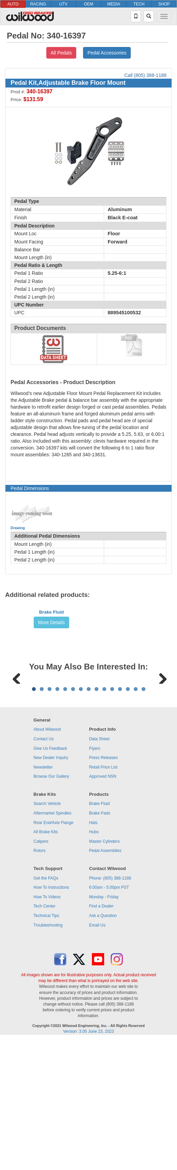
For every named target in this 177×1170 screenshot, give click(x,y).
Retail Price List (103, 897)
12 (120, 819)
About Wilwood (47, 859)
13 (128, 819)
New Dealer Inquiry (50, 887)
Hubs (94, 962)
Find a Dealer (101, 1036)
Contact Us (43, 869)
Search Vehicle (47, 933)
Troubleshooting (48, 1055)
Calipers (40, 971)
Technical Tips (46, 1045)
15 (143, 819)
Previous (16, 765)
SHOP (164, 4)
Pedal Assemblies (105, 980)
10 (104, 819)
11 (112, 819)
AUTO (12, 4)
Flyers (94, 878)
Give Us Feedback (50, 878)
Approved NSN (102, 906)
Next (160, 765)
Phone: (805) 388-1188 (110, 1008)
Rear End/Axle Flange (53, 952)
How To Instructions (51, 1017)
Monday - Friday (104, 1027)
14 (136, 819)
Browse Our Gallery (51, 906)
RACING (38, 4)
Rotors (39, 980)
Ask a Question (103, 1045)
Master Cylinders (104, 971)
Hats (93, 952)
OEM (88, 4)
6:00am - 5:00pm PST (109, 1017)
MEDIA (113, 4)
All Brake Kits (45, 962)
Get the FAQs (45, 1008)
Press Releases (103, 887)
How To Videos (47, 1027)
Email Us (97, 1055)
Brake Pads (99, 943)
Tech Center (44, 1036)
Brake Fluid (51, 663)
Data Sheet (99, 869)
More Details (51, 673)
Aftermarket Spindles (52, 943)
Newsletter (43, 897)
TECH (139, 4)
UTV (63, 4)
